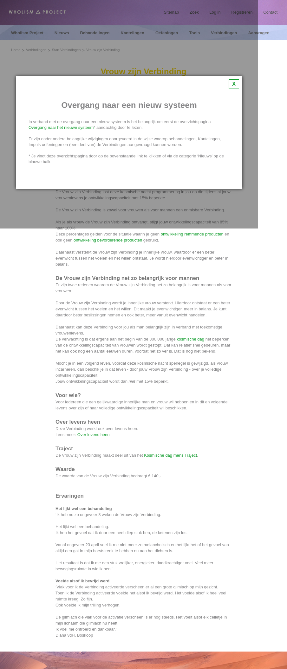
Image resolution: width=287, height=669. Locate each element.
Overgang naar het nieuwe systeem (61, 127)
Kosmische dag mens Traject (170, 455)
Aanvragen (259, 33)
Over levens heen (93, 434)
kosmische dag (190, 339)
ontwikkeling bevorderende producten (108, 240)
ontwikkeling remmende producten (192, 234)
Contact (270, 12)
